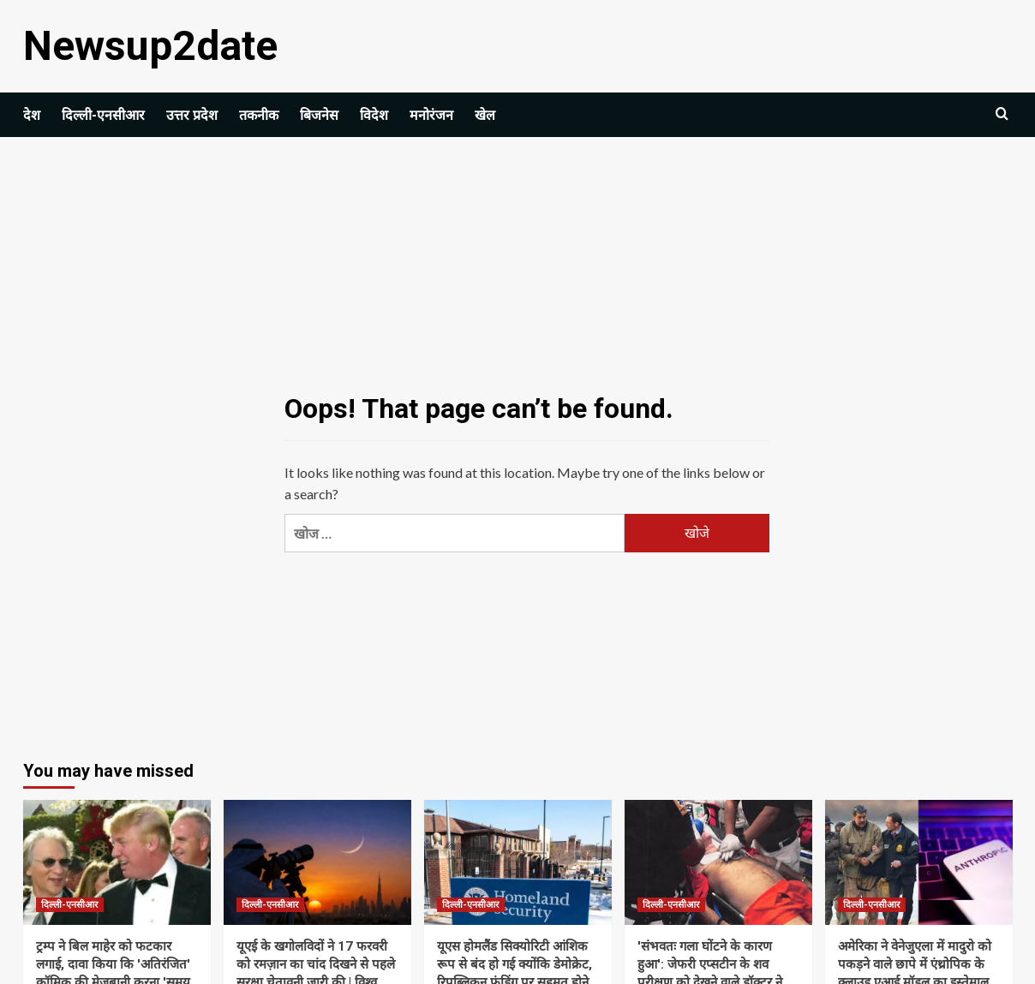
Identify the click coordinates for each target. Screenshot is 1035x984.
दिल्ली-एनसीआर (103, 115)
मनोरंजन (431, 115)
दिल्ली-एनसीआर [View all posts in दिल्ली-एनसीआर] (70, 904)
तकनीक (258, 115)
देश (31, 115)
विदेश (374, 115)
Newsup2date (150, 45)
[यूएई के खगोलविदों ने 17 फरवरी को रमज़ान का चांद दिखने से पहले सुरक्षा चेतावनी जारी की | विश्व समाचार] (317, 862)
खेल (485, 115)
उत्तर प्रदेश (192, 115)
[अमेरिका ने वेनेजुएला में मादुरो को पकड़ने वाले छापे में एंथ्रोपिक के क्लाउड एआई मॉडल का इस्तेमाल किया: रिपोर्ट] (919, 862)
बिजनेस (319, 115)
